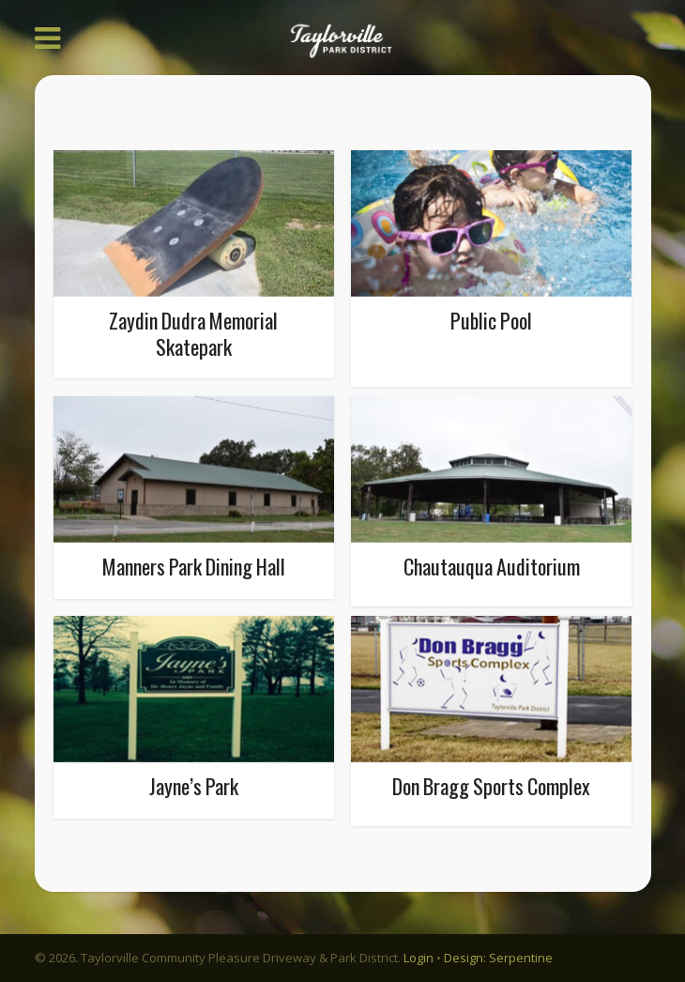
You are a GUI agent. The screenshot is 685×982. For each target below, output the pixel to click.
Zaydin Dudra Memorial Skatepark (193, 333)
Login (418, 957)
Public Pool (491, 320)
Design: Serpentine (498, 957)
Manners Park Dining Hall (193, 566)
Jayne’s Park (193, 786)
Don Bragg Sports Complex (491, 786)
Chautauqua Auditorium (491, 566)
